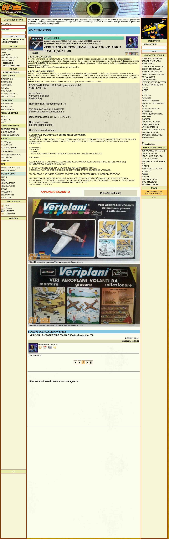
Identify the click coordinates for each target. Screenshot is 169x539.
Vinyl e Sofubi (148, 77)
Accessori (6, 192)
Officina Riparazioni (11, 155)
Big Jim (145, 88)
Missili (4, 180)
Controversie (8, 132)
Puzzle (145, 174)
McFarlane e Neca (150, 124)
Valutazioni (6, 85)
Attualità (6, 142)
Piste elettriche (150, 185)
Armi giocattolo (150, 127)
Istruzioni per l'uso (11, 167)
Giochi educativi (150, 179)
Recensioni (6, 82)
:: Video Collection (10, 66)
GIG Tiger (146, 119)
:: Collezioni (7, 63)
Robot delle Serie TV (152, 58)
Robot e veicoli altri (152, 72)
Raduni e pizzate (9, 148)
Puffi (144, 106)
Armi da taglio (8, 183)
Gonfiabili (146, 177)
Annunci (97, 41)
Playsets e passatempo (153, 130)
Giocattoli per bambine (153, 103)
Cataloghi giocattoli (152, 135)
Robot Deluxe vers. (151, 61)
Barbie (145, 90)
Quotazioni (6, 91)
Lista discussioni (131, 338)
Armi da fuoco (8, 186)
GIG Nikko (146, 117)
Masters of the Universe (154, 82)
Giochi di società (150, 132)
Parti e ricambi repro (152, 85)
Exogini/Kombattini (151, 109)
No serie (74, 43)
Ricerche (5, 119)
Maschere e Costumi (152, 169)
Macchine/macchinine (152, 114)
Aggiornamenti (8, 170)
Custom (5, 161)
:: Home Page (7, 50)
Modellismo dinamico (152, 156)
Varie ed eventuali (10, 135)
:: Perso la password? (12, 39)
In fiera (5, 88)
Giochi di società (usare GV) (153, 162)
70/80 (62, 43)
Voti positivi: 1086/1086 (82, 41)
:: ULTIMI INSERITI (149, 44)
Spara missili (7, 195)
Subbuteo (146, 171)
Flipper (145, 166)
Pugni (4, 177)
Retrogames (148, 138)
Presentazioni (8, 97)
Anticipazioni (7, 110)
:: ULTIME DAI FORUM (10, 72)
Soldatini (146, 95)
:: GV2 (3, 52)
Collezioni (6, 158)
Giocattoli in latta (151, 122)
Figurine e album (150, 159)
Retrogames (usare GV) (153, 151)
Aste (3, 122)
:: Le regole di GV (9, 58)
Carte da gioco (149, 153)
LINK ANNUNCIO (35, 356)
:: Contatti (6, 55)
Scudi (4, 189)
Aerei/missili (49, 43)
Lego (144, 93)
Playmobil (146, 98)
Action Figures (149, 80)
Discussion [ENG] (9, 94)
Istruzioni (6, 198)
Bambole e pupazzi (150, 101)
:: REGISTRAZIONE (9, 42)
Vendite (5, 116)
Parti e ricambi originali (153, 74)
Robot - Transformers (153, 66)
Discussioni (7, 79)
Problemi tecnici (9, 129)
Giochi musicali (149, 182)
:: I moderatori (8, 60)
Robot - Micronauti (151, 69)
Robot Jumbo (148, 64)
